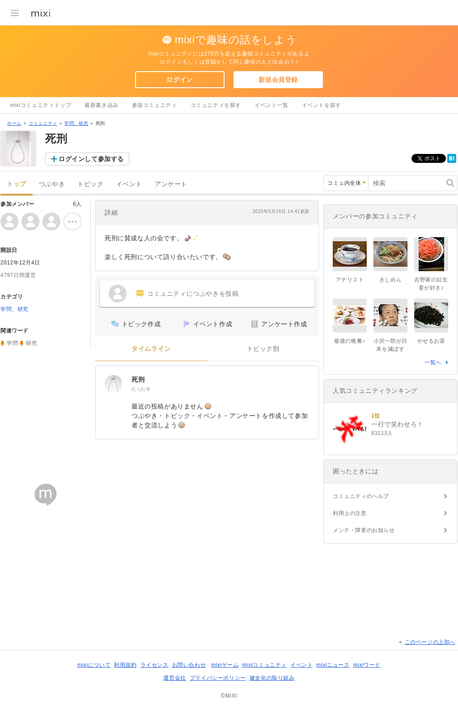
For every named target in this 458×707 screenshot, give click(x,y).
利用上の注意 (350, 513)
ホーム (14, 123)
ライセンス (154, 665)
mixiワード (367, 665)
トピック (90, 184)
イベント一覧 (271, 105)
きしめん (390, 280)
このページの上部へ (430, 642)
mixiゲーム (225, 665)
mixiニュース (332, 665)
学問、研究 (76, 123)
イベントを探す (321, 105)
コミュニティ (43, 123)
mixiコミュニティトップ (40, 105)
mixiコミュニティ (264, 665)
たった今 (140, 389)
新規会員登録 (278, 79)
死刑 (137, 379)
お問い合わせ (189, 665)
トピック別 (263, 348)
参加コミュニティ (154, 105)
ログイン (179, 79)
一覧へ (432, 362)
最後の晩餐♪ (349, 341)
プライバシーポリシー (218, 678)
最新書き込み (102, 105)
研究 (31, 343)
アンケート (171, 184)
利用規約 (125, 665)
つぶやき (52, 184)
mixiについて (93, 665)
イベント (129, 184)
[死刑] (114, 384)
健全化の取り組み (272, 678)
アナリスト (350, 280)
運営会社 (174, 678)
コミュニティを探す (216, 105)
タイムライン (151, 348)
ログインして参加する (91, 158)
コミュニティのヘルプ (361, 496)
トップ (16, 184)
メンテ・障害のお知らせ (364, 530)
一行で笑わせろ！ (397, 424)
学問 (12, 343)
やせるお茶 (431, 341)
